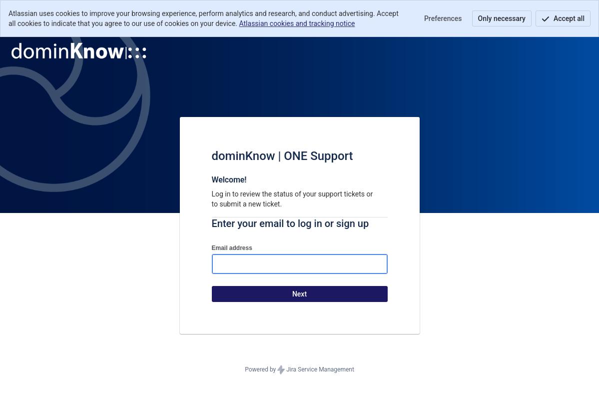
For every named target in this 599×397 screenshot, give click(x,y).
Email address (232, 248)
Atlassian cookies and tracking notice (297, 24)
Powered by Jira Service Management (299, 370)
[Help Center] (79, 51)
